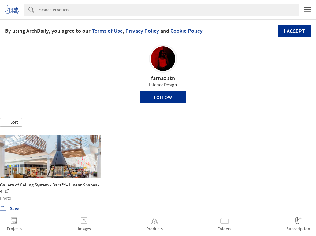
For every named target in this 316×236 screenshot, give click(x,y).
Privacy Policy (142, 30)
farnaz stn (163, 78)
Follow (163, 97)
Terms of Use (107, 30)
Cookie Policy (186, 30)
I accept (294, 31)
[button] (11, 122)
